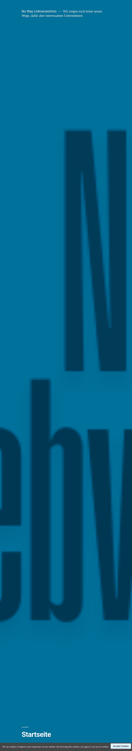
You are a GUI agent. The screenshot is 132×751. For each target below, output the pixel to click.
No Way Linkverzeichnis (39, 11)
